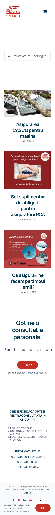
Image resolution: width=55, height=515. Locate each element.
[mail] (36, 500)
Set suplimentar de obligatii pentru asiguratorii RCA (28, 205)
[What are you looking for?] (27, 56)
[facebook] (13, 500)
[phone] (41, 500)
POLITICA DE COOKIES (27, 461)
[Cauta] (9, 56)
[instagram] (19, 500)
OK (43, 508)
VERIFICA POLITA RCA (27, 467)
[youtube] (30, 500)
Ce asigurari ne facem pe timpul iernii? (28, 281)
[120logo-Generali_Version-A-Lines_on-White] (13, 4)
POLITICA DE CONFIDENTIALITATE (27, 456)
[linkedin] (24, 500)
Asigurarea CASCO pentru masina (28, 130)
